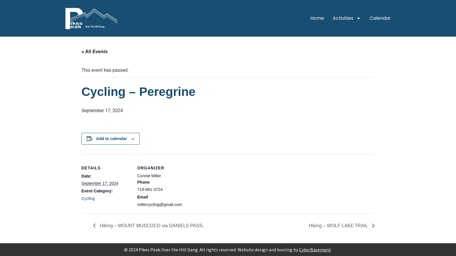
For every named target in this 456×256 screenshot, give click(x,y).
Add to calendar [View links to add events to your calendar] (111, 138)
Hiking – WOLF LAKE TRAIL (339, 225)
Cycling (88, 198)
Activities (347, 18)
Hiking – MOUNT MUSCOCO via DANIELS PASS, (151, 225)
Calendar (380, 18)
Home (317, 18)
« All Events (94, 51)
